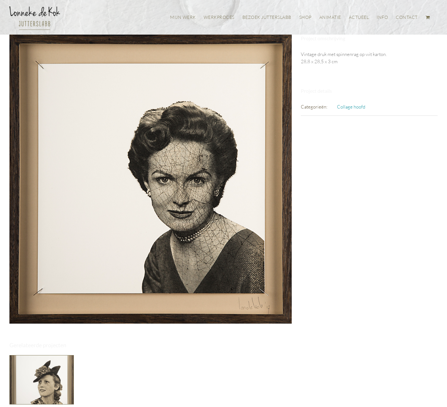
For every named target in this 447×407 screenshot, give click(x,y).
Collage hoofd (351, 107)
